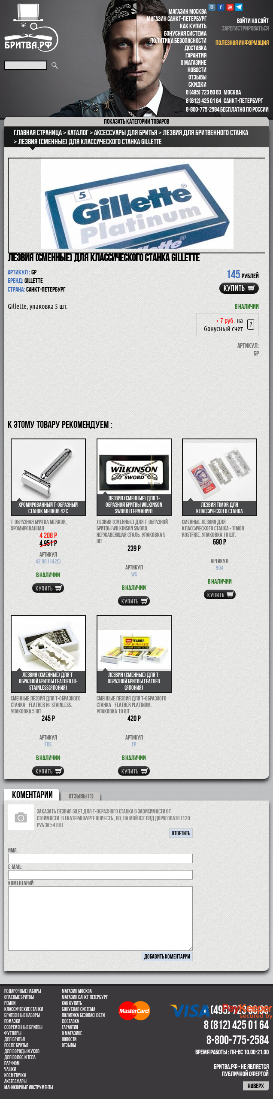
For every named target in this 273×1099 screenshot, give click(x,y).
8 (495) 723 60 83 (203, 92)
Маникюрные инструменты (28, 1087)
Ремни (9, 1003)
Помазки (12, 1021)
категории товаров (136, 121)
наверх (256, 1086)
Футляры (12, 1033)
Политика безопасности (178, 40)
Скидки (197, 84)
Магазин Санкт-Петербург (176, 18)
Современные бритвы (23, 1027)
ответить (181, 833)
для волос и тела (20, 1057)
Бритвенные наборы (22, 1015)
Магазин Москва (187, 11)
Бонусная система (185, 33)
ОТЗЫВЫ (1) (81, 796)
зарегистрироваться (245, 28)
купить (234, 288)
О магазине (193, 62)
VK (211, 7)
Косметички (15, 1075)
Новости (197, 69)
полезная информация (242, 42)
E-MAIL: (15, 866)
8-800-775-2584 (202, 109)
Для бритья (14, 1039)
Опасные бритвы (19, 997)
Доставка (195, 48)
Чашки (10, 1069)
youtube (230, 7)
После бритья (16, 1045)
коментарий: (21, 883)
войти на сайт (253, 20)
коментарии (32, 794)
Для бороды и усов (21, 1051)
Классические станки (23, 1009)
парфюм (12, 1063)
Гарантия (195, 55)
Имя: (13, 850)
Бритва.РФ (31, 27)
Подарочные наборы (22, 991)
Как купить (193, 26)
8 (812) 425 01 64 (203, 100)
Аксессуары (15, 1081)
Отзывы (197, 77)
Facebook (220, 7)
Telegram (239, 7)
